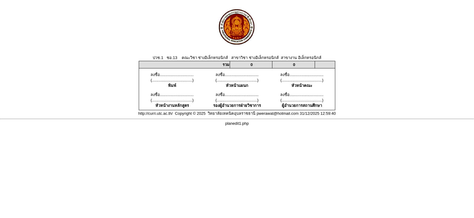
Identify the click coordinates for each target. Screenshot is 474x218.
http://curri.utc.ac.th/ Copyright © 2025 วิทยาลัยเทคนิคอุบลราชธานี (196, 113)
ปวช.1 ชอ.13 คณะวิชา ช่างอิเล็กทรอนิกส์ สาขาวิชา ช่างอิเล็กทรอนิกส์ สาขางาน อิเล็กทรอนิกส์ (237, 57)
